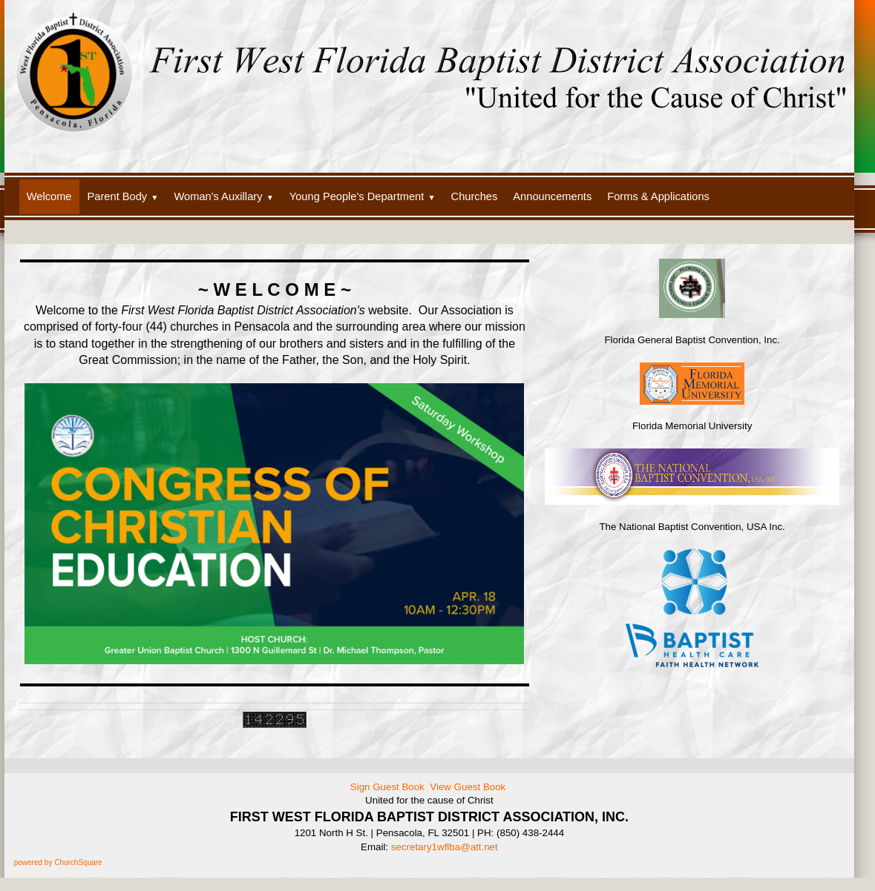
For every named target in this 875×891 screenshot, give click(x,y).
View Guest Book (467, 786)
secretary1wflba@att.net (444, 846)
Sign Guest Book (387, 786)
